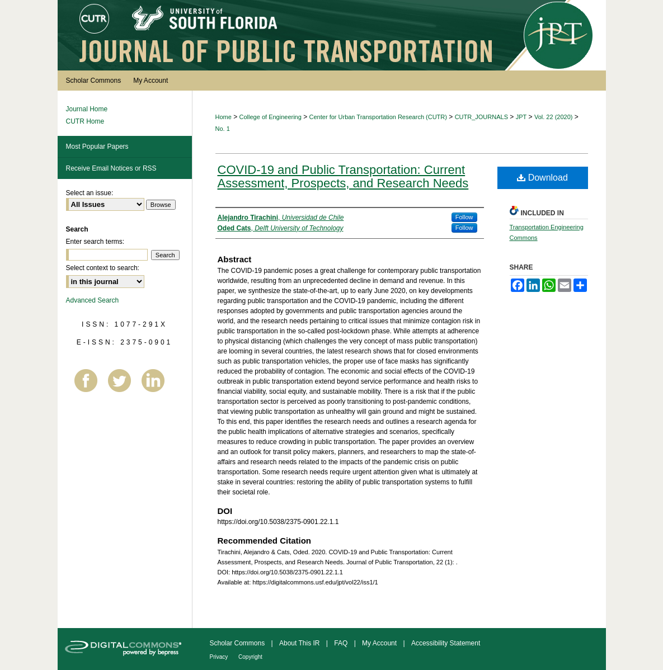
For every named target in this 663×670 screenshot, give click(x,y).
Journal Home (87, 109)
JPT (521, 117)
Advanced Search (92, 300)
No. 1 (222, 128)
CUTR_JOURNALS (481, 117)
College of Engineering (270, 117)
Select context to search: (102, 268)
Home (223, 117)
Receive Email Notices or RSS (111, 168)
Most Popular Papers (97, 146)
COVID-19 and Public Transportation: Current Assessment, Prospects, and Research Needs (343, 176)
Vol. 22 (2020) (553, 117)
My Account (380, 643)
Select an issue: (90, 193)
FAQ (341, 643)
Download (542, 177)
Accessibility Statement (445, 643)
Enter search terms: (95, 242)
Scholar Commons (238, 643)
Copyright (250, 657)
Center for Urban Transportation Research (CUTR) (378, 117)
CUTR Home (85, 121)
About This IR (300, 643)
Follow (464, 217)
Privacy (220, 657)
